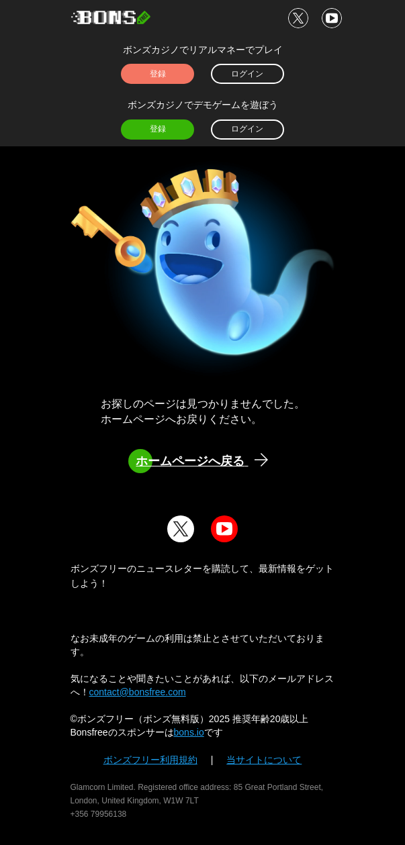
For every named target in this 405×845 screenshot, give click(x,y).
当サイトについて (264, 759)
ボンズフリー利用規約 (150, 759)
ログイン (247, 74)
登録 (158, 74)
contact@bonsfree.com (137, 692)
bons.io (189, 732)
